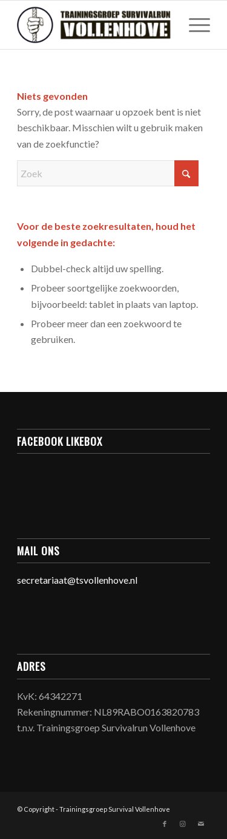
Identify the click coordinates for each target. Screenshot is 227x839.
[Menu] (193, 25)
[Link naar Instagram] (183, 824)
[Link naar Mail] (201, 824)
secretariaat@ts (50, 580)
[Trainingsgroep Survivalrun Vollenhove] (94, 25)
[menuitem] (193, 25)
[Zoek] (108, 173)
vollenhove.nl (110, 580)
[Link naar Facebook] (165, 824)
